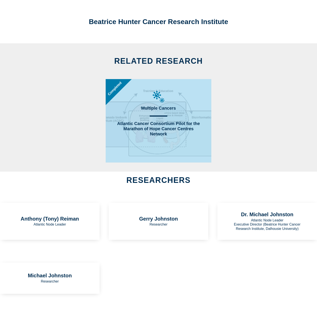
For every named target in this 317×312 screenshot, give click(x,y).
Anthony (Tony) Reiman (50, 219)
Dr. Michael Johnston (267, 214)
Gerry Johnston (158, 219)
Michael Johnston (50, 275)
